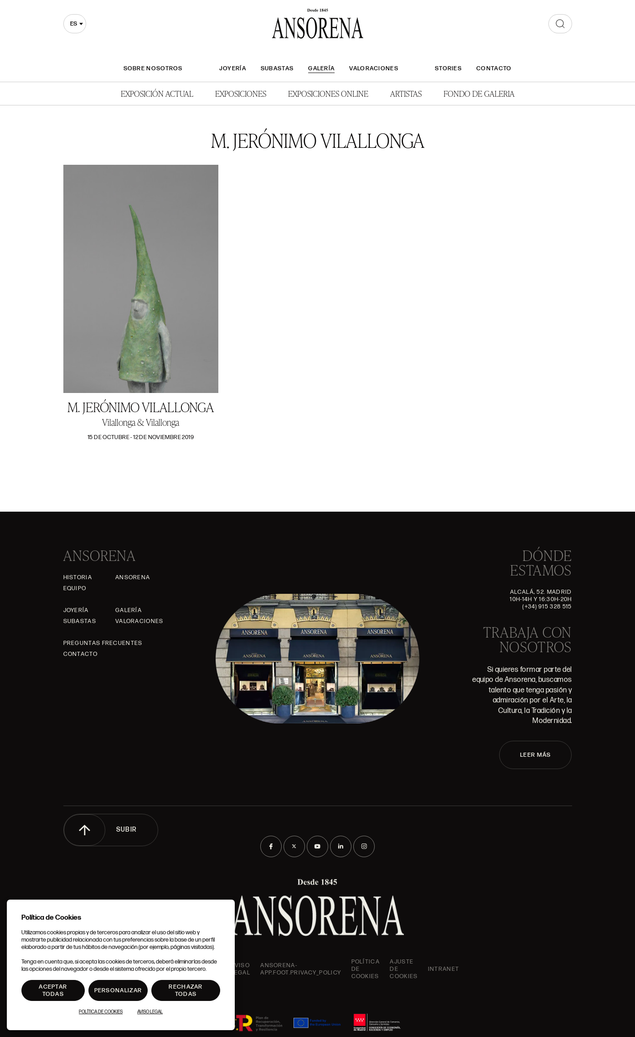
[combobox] (75, 23)
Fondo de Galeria (479, 93)
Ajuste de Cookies (404, 969)
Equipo (75, 588)
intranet (443, 969)
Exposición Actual (157, 93)
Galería (321, 68)
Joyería (232, 68)
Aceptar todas (53, 990)
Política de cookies (365, 969)
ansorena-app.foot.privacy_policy (300, 969)
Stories (448, 68)
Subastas (277, 68)
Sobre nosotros (153, 68)
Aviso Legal (240, 969)
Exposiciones (240, 93)
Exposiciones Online (328, 93)
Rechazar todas (185, 990)
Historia (77, 577)
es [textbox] (73, 23)
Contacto (493, 68)
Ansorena (132, 577)
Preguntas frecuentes (103, 643)
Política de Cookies (101, 1012)
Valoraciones (373, 68)
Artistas (406, 93)
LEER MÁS (535, 755)
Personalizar (118, 990)
